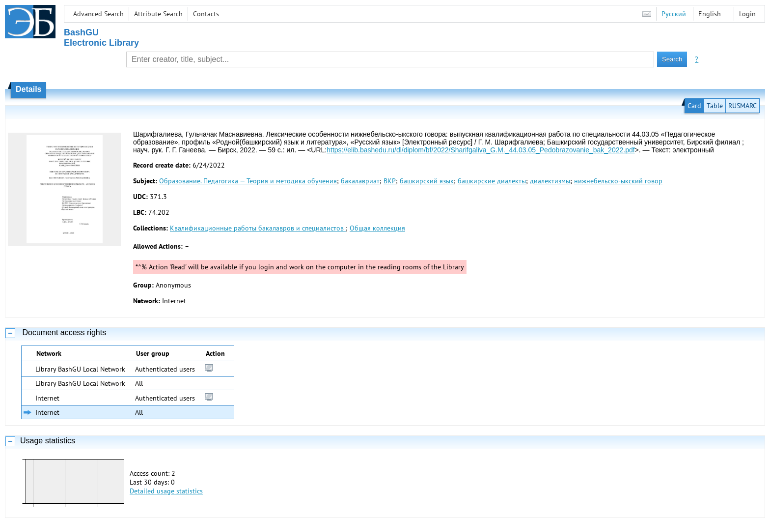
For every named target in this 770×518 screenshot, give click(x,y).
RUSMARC (742, 105)
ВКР (390, 180)
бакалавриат (360, 180)
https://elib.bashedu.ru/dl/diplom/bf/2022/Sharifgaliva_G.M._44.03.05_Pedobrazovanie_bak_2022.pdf (480, 150)
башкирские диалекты (492, 180)
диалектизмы (550, 180)
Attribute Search (158, 13)
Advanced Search (98, 13)
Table (715, 105)
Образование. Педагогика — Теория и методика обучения (248, 180)
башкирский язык (427, 180)
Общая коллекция (377, 228)
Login (747, 13)
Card (694, 105)
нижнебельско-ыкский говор (618, 180)
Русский (673, 13)
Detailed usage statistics (166, 491)
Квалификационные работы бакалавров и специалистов (258, 228)
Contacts (206, 13)
